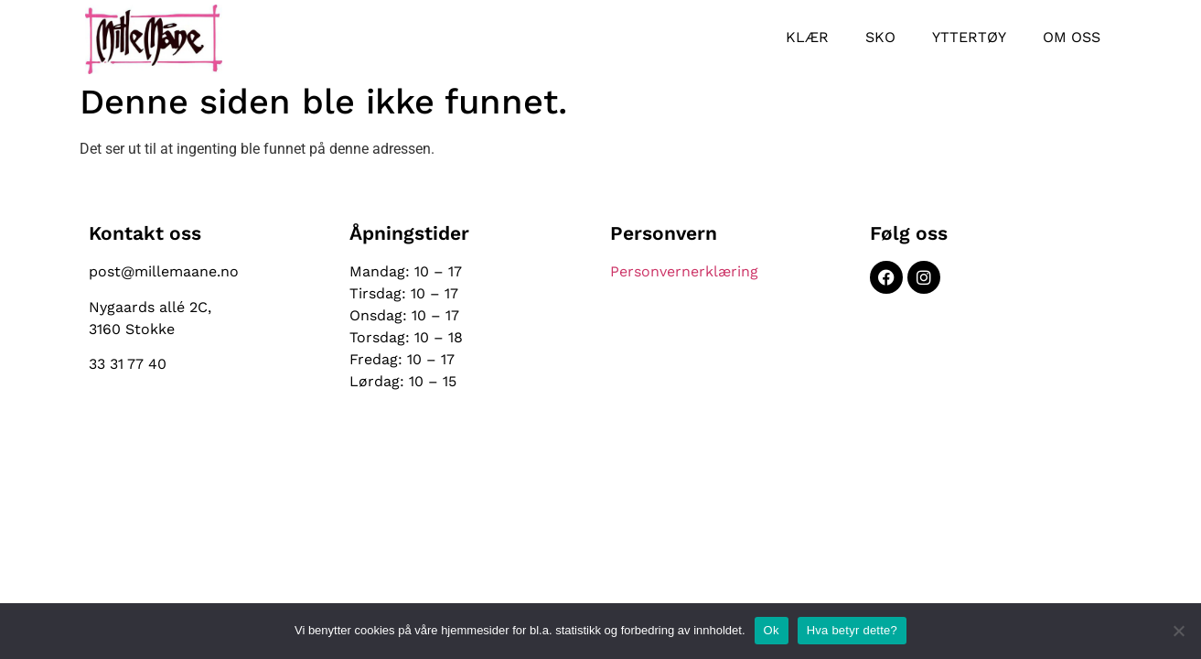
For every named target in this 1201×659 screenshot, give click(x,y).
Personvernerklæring (684, 271)
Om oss (1071, 37)
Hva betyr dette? (852, 630)
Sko (880, 37)
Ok (771, 630)
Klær (807, 37)
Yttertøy (969, 37)
